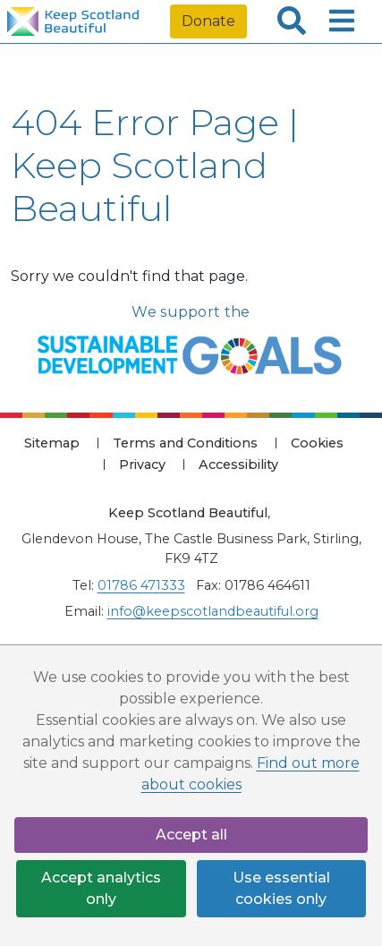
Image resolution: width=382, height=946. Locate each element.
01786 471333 (141, 585)
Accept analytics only (101, 888)
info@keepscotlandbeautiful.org (212, 611)
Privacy (142, 464)
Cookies (317, 443)
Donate (208, 21)
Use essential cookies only (281, 888)
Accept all (191, 834)
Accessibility (238, 464)
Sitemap (52, 443)
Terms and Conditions (185, 443)
